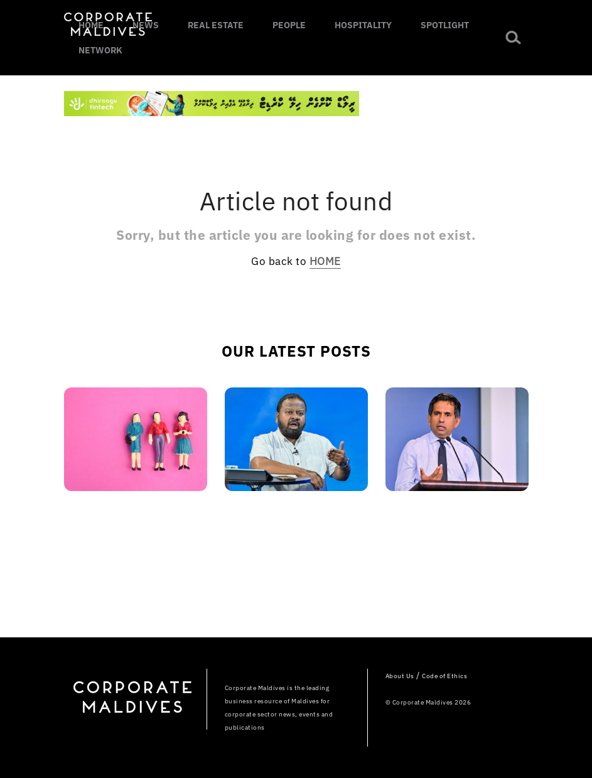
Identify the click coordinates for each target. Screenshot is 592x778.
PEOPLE (289, 25)
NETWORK (100, 50)
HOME (91, 25)
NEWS (145, 25)
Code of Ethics (444, 676)
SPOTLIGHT (445, 25)
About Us (399, 676)
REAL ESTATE (216, 25)
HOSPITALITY (363, 25)
